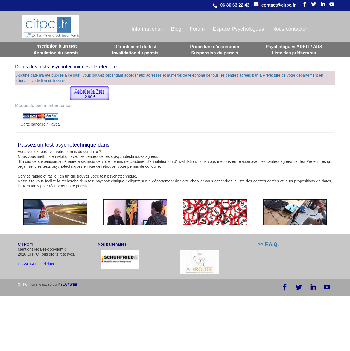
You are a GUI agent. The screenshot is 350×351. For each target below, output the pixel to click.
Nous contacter (289, 29)
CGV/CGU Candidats (36, 264)
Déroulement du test (135, 46)
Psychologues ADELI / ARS (294, 46)
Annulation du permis (56, 53)
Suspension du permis (214, 53)
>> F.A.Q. (268, 244)
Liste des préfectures (294, 53)
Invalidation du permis (135, 53)
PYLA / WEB (67, 284)
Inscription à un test (56, 46)
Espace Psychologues (238, 29)
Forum (197, 29)
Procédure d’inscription (214, 46)
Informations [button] (147, 29)
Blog (176, 29)
